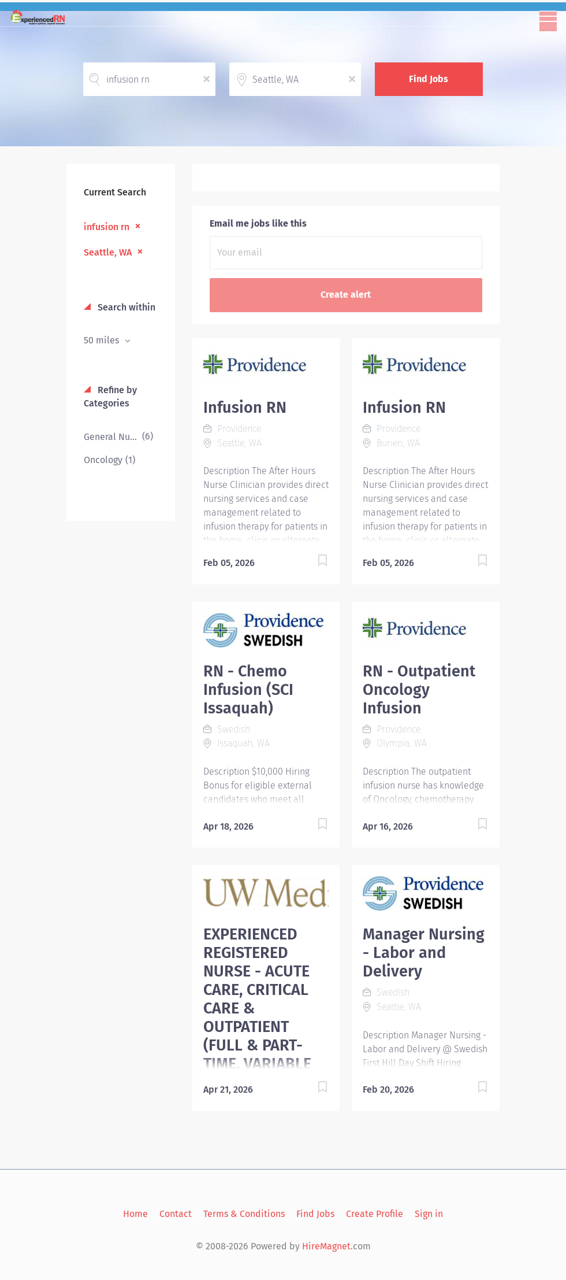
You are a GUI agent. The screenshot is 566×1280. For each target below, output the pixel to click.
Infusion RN (244, 407)
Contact (175, 1213)
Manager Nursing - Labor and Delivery (424, 953)
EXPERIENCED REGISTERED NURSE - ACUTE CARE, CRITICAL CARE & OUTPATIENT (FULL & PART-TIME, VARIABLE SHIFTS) (257, 1008)
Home (135, 1213)
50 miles (102, 340)
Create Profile (374, 1213)
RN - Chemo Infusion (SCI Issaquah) (248, 689)
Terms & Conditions (244, 1213)
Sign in (429, 1213)
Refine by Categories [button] (110, 396)
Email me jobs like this (258, 223)
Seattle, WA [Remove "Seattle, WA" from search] (108, 252)
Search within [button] (125, 307)
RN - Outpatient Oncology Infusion (419, 689)
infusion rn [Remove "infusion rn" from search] (106, 226)
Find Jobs (428, 78)
